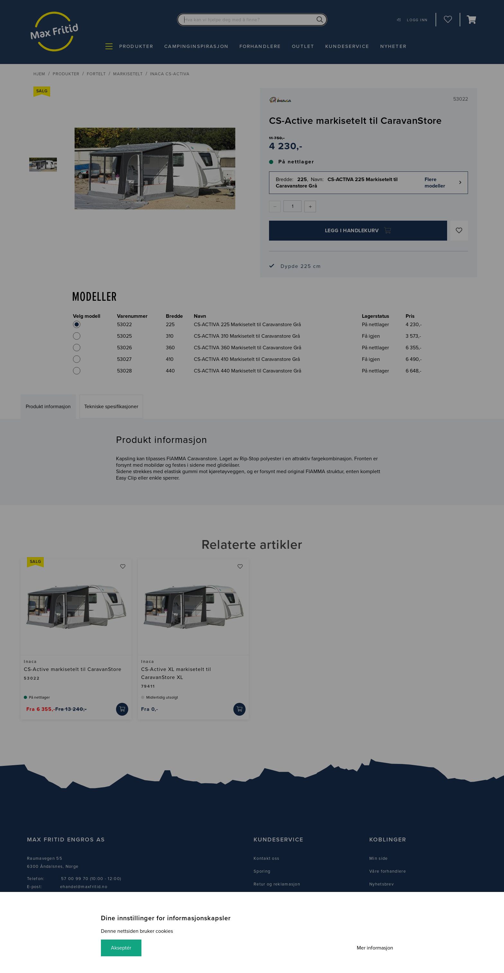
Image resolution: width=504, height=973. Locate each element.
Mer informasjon (374, 948)
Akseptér (121, 948)
